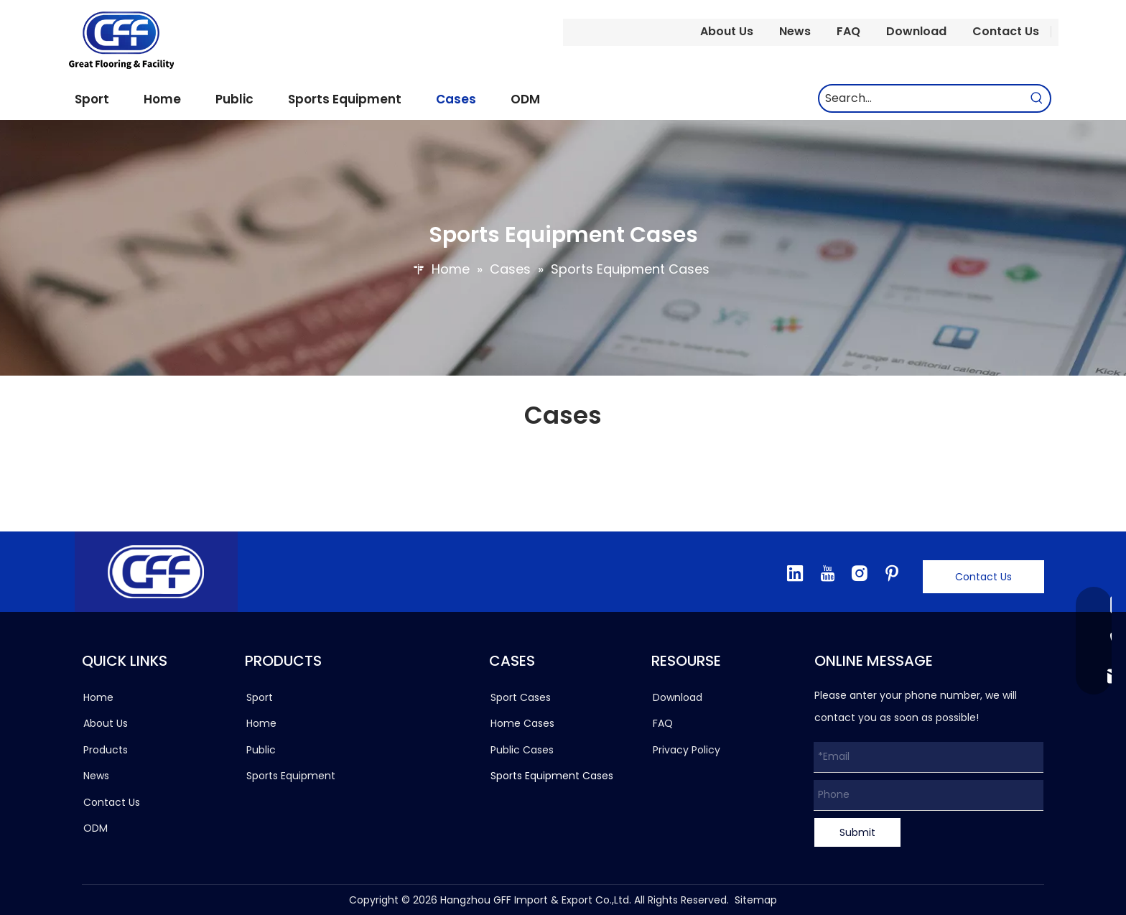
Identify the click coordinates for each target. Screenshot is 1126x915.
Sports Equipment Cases (551, 775)
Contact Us (1005, 31)
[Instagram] (860, 573)
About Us (726, 31)
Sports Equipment (290, 775)
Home (98, 697)
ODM (95, 828)
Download (916, 31)
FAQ (848, 31)
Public (261, 750)
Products (105, 750)
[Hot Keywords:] (1037, 98)
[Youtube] (827, 573)
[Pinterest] (892, 573)
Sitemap (756, 900)
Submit (857, 832)
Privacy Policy (686, 750)
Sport (259, 697)
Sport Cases (520, 697)
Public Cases (522, 750)
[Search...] (921, 98)
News (795, 31)
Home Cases (522, 723)
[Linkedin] (795, 573)
